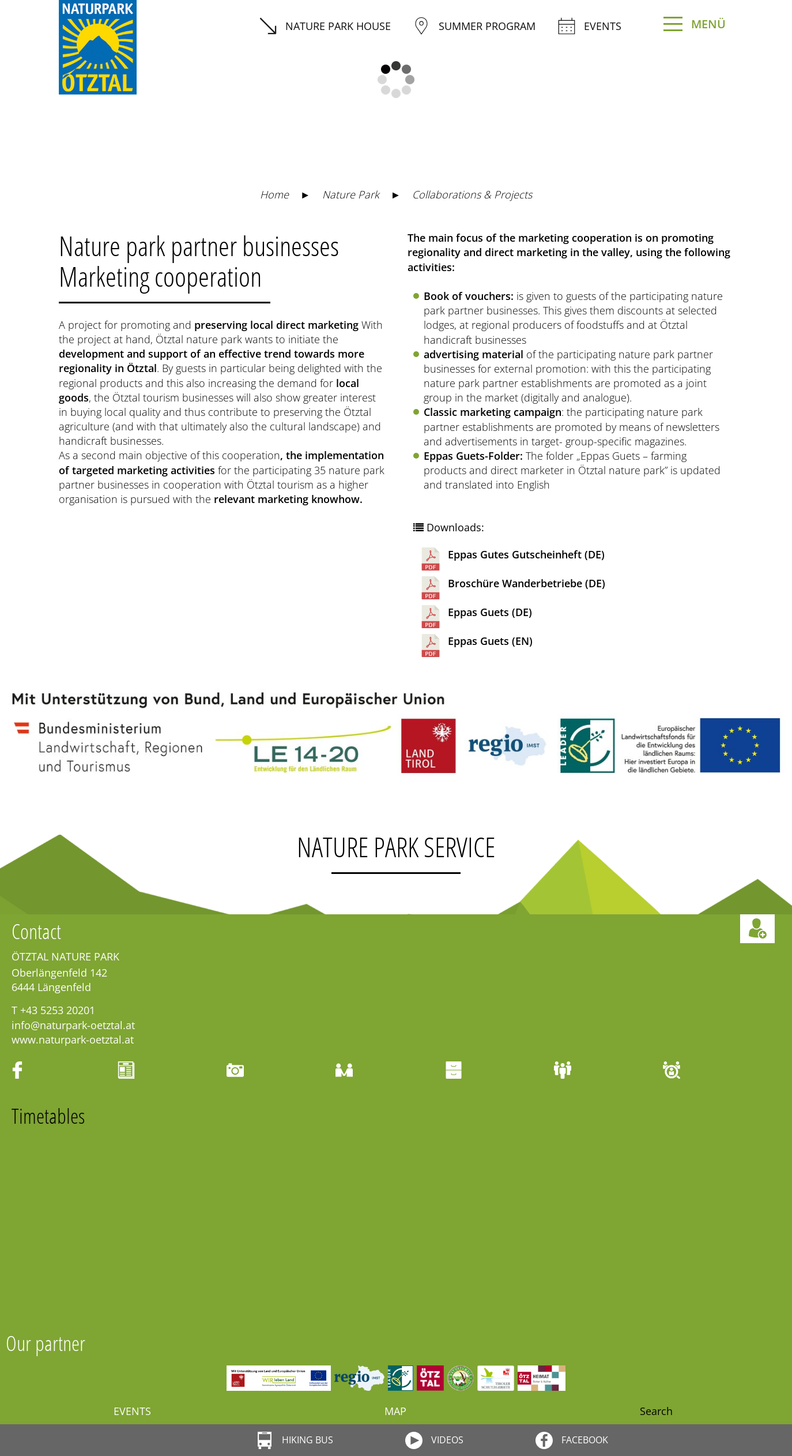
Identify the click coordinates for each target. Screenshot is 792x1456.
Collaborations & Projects (472, 194)
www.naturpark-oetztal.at (73, 1039)
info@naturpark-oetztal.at (73, 1025)
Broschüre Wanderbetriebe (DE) (512, 587)
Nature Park (350, 194)
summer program (474, 26)
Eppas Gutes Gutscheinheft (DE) (512, 559)
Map (395, 1411)
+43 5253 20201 (57, 1010)
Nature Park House (325, 26)
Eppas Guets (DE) (475, 616)
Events (589, 26)
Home (274, 194)
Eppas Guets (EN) (476, 645)
